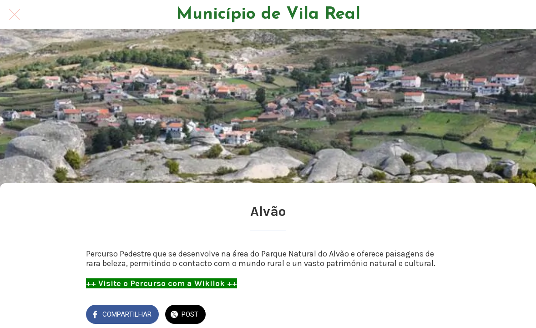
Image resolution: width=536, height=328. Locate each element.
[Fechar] (14, 14)
